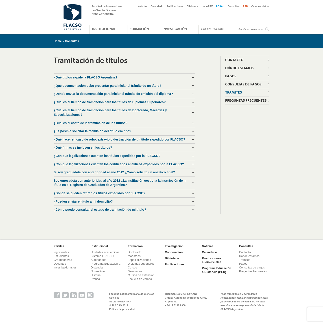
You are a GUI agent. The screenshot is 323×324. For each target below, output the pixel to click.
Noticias (142, 6)
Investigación (175, 29)
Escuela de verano (140, 279)
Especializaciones (139, 259)
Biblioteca (193, 6)
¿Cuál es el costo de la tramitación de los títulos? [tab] (90, 123)
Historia (95, 275)
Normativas (98, 271)
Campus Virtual (260, 6)
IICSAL (220, 6)
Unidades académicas (105, 252)
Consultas (234, 6)
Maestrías (134, 256)
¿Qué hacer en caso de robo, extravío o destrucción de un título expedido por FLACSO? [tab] (119, 139)
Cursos (132, 267)
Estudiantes (61, 256)
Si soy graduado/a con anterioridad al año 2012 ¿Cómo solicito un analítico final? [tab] (114, 172)
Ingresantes (61, 252)
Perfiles (59, 246)
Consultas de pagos (243, 84)
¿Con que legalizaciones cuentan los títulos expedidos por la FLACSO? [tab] (107, 156)
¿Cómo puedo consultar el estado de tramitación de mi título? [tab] (100, 209)
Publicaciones (175, 6)
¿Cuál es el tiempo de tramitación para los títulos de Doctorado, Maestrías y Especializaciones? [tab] (110, 112)
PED (245, 6)
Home (58, 41)
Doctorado (134, 252)
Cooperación (212, 29)
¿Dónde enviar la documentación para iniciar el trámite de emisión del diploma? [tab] (113, 94)
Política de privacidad (122, 309)
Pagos (230, 76)
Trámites (233, 92)
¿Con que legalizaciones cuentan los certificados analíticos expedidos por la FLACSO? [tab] (119, 164)
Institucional (104, 29)
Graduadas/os (63, 259)
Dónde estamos (239, 68)
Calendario (157, 6)
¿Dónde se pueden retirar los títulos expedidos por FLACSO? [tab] (99, 193)
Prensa (95, 279)
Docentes (60, 263)
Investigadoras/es (65, 267)
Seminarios (135, 271)
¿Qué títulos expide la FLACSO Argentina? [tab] (85, 77)
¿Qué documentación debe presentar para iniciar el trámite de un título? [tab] (107, 85)
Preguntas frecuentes (246, 100)
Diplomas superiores (141, 263)
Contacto (234, 60)
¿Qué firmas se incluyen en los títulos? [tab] (83, 147)
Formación (139, 29)
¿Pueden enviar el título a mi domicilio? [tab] (83, 201)
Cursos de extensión (141, 275)
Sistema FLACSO (102, 256)
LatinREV (207, 6)
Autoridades (98, 259)
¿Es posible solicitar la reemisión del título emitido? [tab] (92, 131)
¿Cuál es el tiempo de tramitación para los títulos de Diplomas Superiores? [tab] (110, 102)
